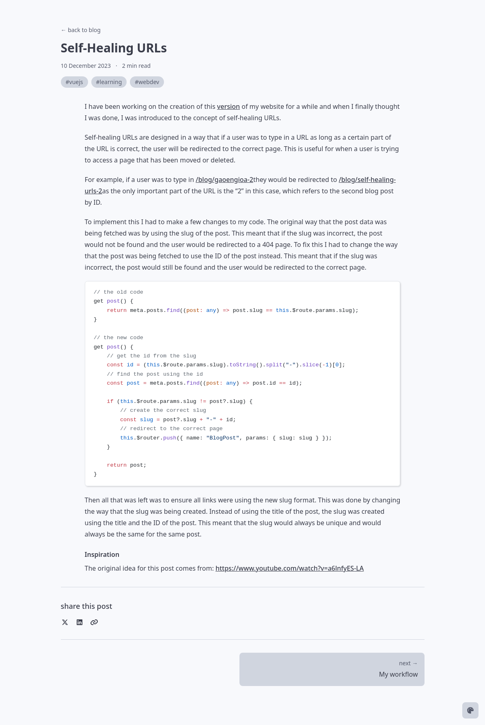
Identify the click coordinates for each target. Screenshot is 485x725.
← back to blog (81, 30)
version (228, 106)
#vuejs (74, 82)
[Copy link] (94, 622)
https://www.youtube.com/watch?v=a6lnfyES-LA (290, 568)
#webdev (147, 82)
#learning (109, 82)
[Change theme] (470, 710)
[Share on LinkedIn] (79, 622)
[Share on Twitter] (65, 622)
